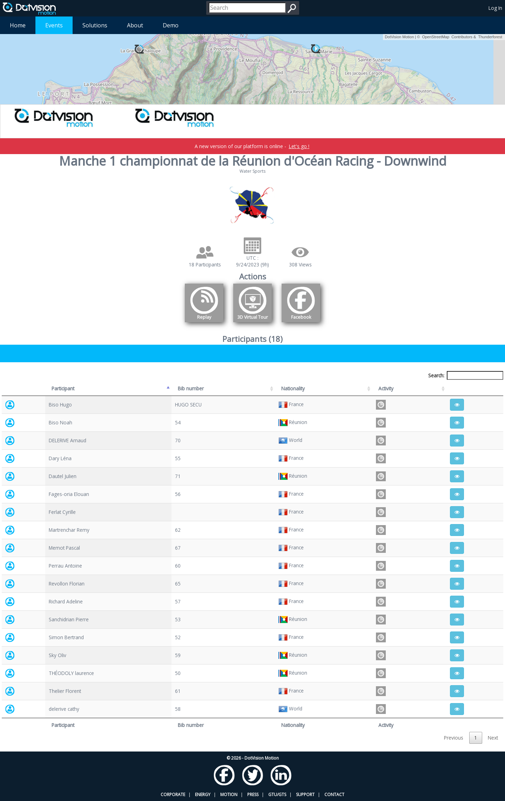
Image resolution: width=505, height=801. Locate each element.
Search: (465, 375)
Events (54, 25)
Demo (171, 25)
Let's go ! (299, 146)
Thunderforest (490, 37)
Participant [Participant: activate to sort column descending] (63, 388)
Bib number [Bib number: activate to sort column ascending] (191, 388)
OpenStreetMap (435, 37)
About (135, 25)
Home (18, 25)
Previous (453, 737)
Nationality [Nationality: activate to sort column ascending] (293, 388)
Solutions (94, 25)
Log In (495, 8)
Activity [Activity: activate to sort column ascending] (385, 388)
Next (493, 737)
